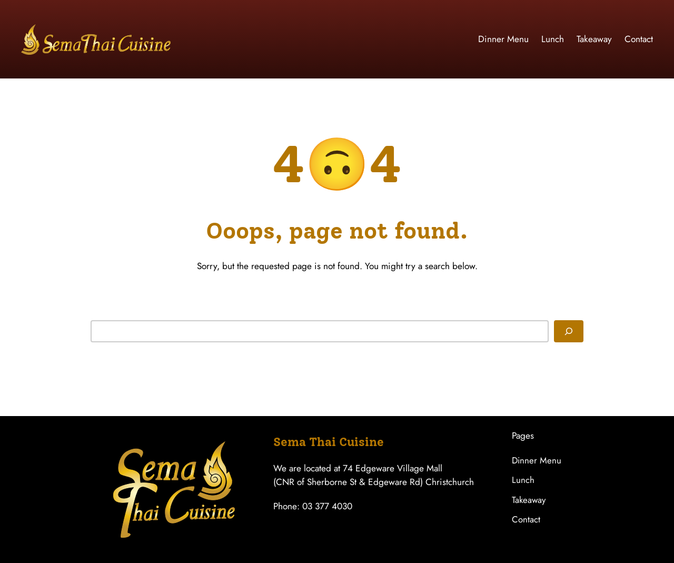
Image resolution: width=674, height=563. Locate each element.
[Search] (568, 331)
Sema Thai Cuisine (328, 441)
